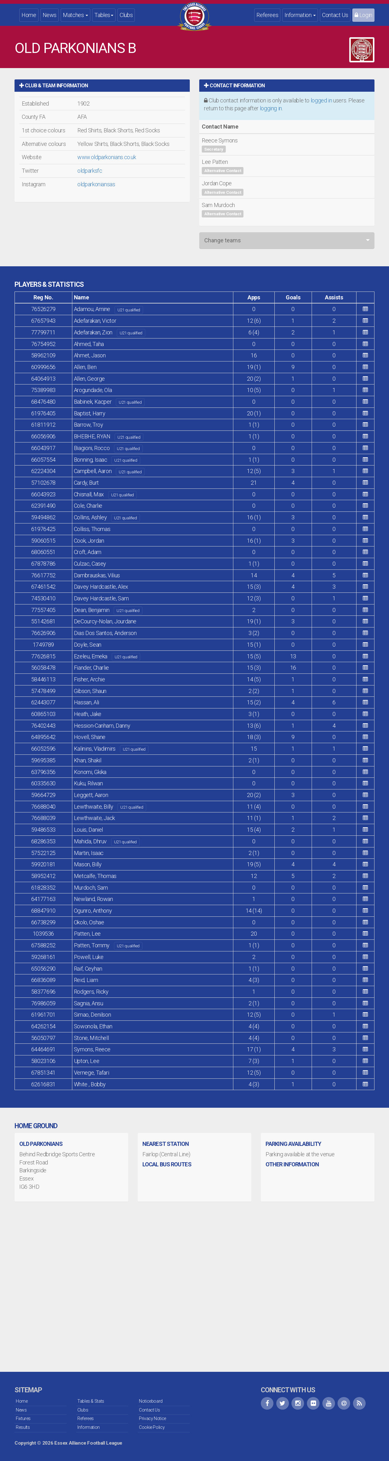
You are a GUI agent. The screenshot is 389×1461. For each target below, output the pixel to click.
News (50, 15)
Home (28, 15)
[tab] (102, 85)
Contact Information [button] (234, 86)
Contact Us (335, 15)
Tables (103, 15)
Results (23, 1427)
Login (363, 15)
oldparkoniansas (96, 184)
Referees (267, 15)
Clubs (126, 15)
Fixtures (23, 1418)
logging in (271, 108)
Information (300, 15)
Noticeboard (151, 1401)
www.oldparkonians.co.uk (106, 157)
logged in (321, 100)
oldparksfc (89, 170)
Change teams (222, 240)
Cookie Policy (152, 1427)
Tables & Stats (90, 1401)
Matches (75, 15)
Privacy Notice (152, 1418)
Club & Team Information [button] (53, 86)
